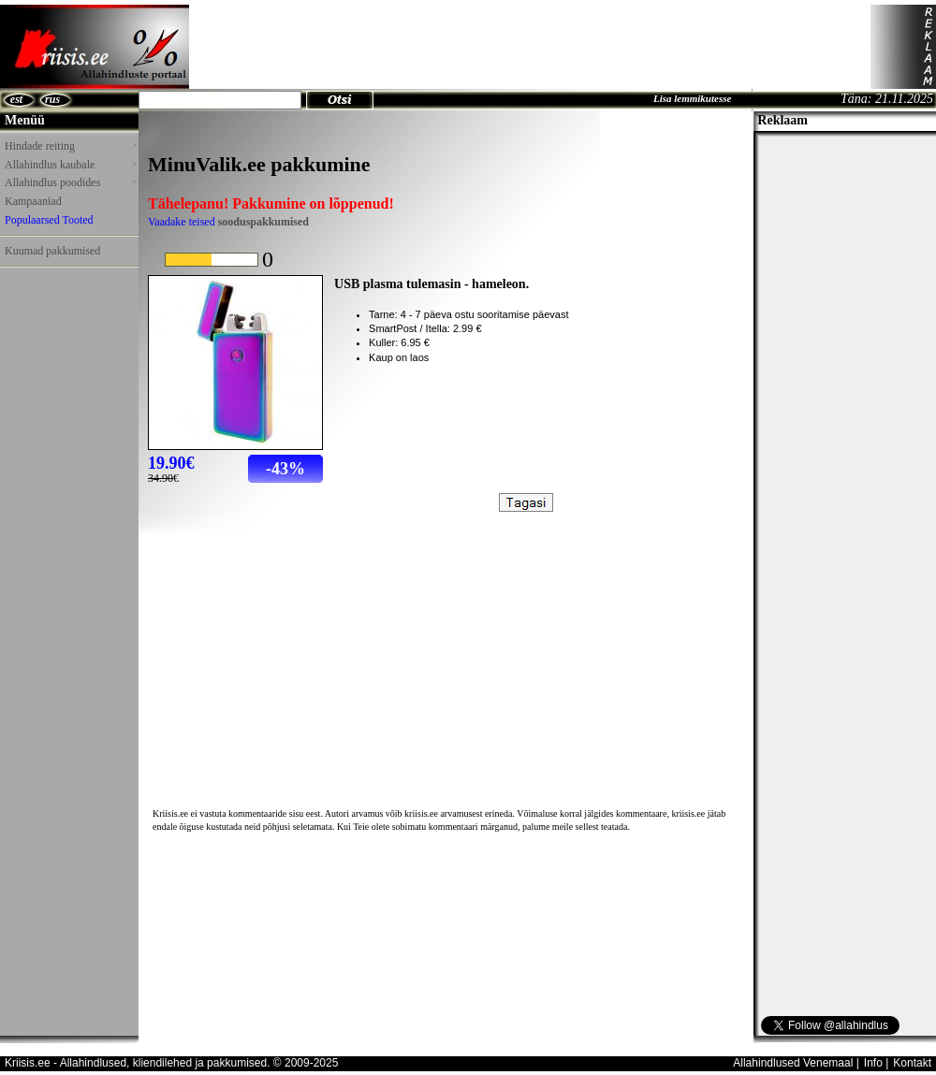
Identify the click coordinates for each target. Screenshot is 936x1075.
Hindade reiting (70, 146)
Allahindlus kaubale (70, 164)
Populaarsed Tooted (49, 219)
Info (873, 1062)
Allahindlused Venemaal (793, 1062)
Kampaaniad (33, 201)
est (16, 99)
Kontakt (912, 1062)
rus (52, 99)
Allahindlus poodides (70, 182)
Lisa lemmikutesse (692, 98)
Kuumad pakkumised (52, 250)
